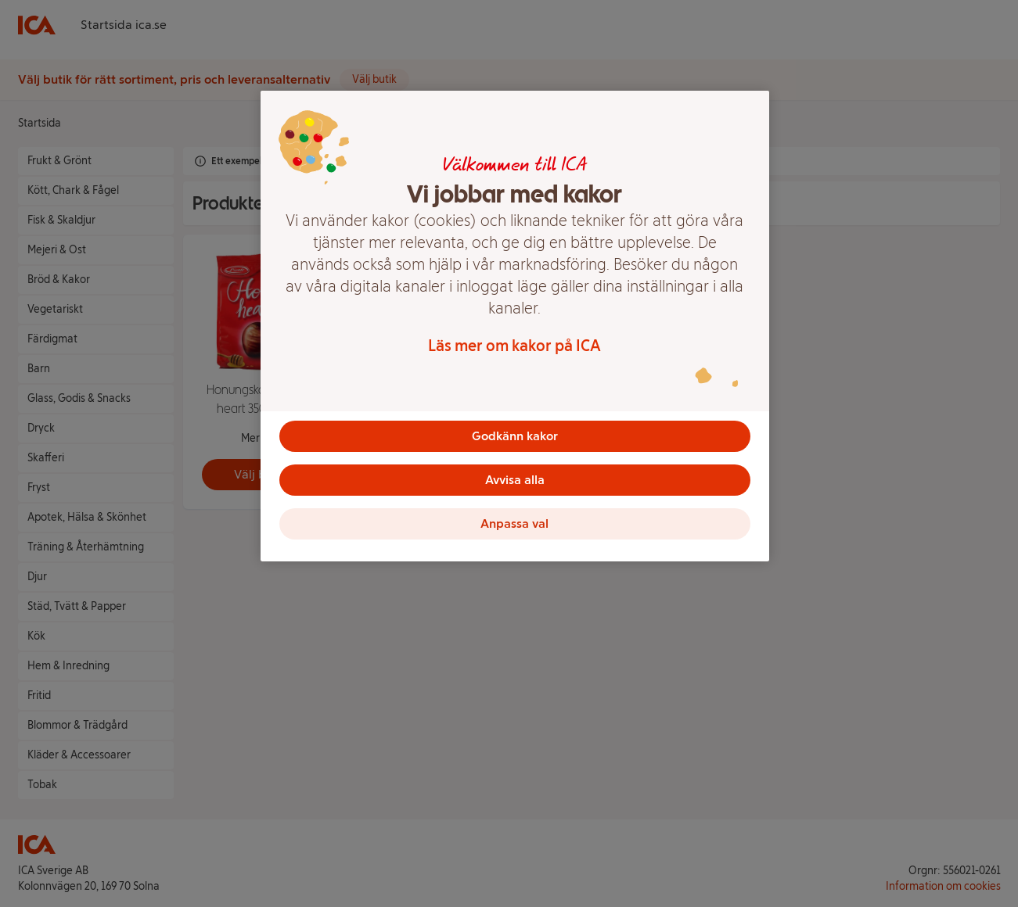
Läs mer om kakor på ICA (514, 345)
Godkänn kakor (515, 435)
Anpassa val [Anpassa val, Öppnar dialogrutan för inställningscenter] (514, 523)
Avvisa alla (515, 479)
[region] (515, 326)
